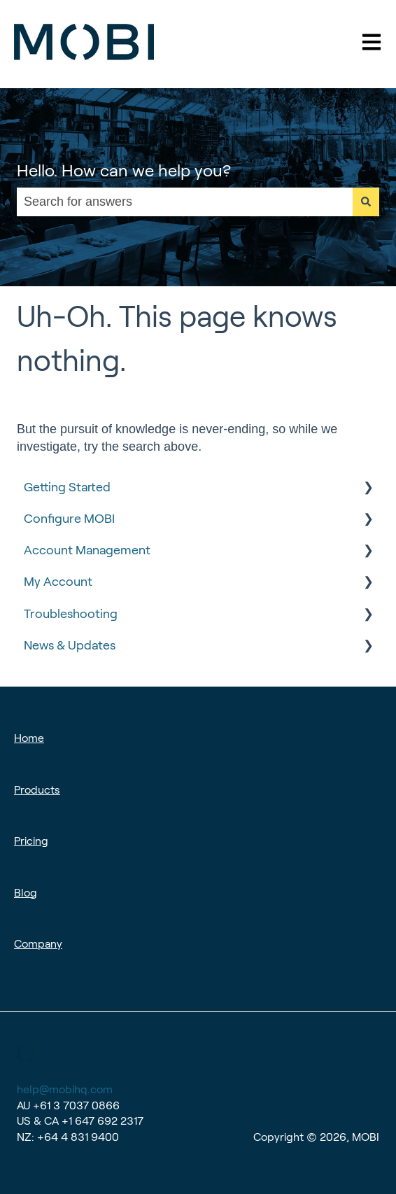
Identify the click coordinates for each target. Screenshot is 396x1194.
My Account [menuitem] (58, 582)
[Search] (366, 202)
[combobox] (185, 202)
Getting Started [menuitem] (67, 487)
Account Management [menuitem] (87, 550)
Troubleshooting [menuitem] (71, 614)
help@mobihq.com (65, 1089)
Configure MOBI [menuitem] (69, 519)
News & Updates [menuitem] (69, 645)
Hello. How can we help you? (124, 170)
